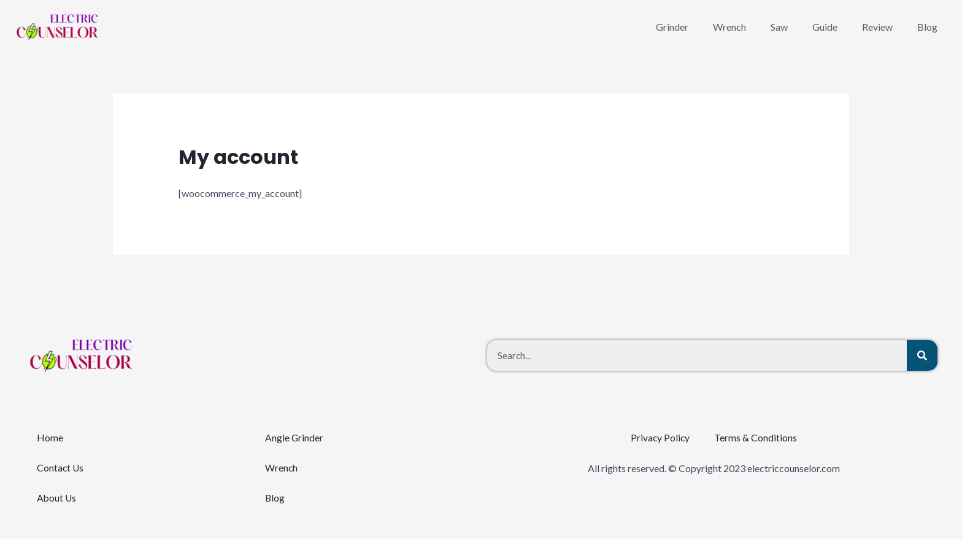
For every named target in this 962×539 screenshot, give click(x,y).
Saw (779, 27)
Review (877, 27)
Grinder (672, 27)
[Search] (922, 355)
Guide (824, 27)
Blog (927, 27)
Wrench (729, 27)
